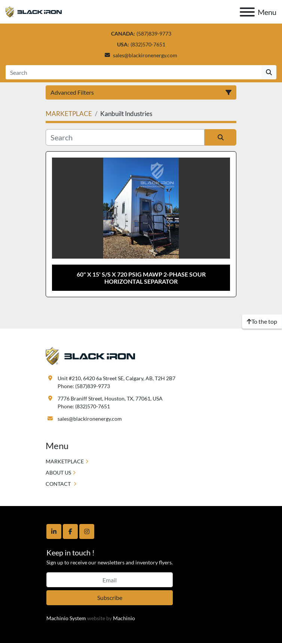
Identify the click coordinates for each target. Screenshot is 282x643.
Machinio (124, 618)
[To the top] (262, 321)
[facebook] (70, 531)
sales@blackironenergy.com (145, 55)
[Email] (109, 579)
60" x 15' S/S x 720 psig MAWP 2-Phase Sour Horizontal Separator (141, 278)
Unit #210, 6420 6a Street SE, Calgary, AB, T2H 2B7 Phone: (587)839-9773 (116, 382)
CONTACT (59, 484)
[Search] (133, 72)
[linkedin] (53, 531)
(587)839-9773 (154, 33)
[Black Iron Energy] (90, 355)
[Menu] (247, 11)
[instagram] (86, 531)
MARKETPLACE (65, 461)
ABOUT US (58, 472)
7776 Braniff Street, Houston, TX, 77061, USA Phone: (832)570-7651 (110, 402)
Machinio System (66, 618)
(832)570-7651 (148, 44)
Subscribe (109, 597)
